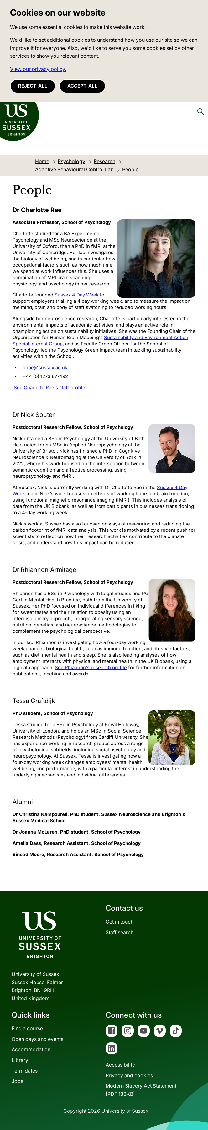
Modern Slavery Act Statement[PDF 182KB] (141, 1090)
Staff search (119, 932)
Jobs (17, 1081)
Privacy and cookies (129, 1075)
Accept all (82, 86)
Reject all (32, 86)
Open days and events (37, 1039)
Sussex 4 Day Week (77, 295)
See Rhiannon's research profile (91, 667)
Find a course (27, 1028)
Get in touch (119, 922)
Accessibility (120, 1065)
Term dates (25, 1071)
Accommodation (31, 1049)
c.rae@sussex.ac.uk (45, 367)
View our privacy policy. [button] (38, 69)
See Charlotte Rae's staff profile (49, 388)
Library (20, 1060)
